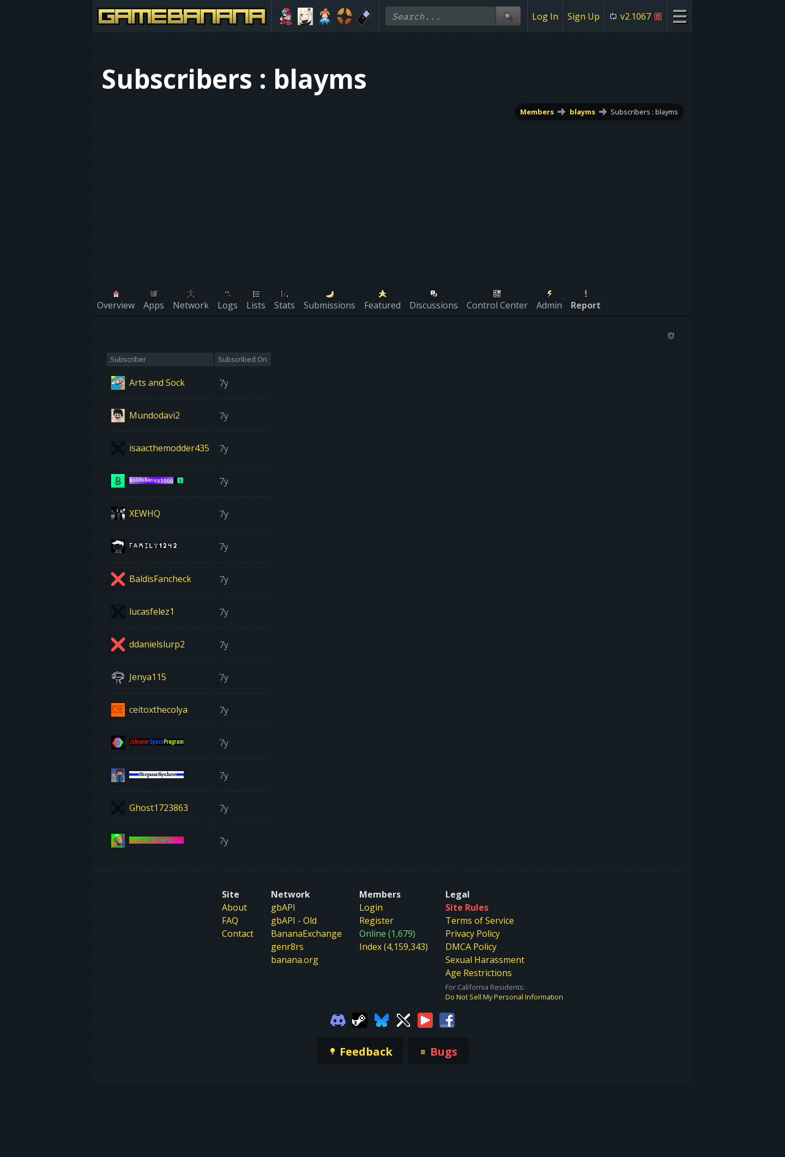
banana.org (294, 960)
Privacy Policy (472, 934)
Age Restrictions (478, 973)
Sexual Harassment (484, 960)
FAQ (230, 920)
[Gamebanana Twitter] (403, 1019)
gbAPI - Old (294, 920)
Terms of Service (479, 920)
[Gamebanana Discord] (338, 1019)
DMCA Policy (471, 947)
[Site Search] (508, 16)
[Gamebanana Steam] (360, 1019)
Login (371, 907)
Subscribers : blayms (644, 112)
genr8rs (287, 947)
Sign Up (583, 16)
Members (537, 112)
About (234, 907)
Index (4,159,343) (393, 947)
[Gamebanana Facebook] (447, 1019)
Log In (545, 16)
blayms (582, 112)
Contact (237, 934)
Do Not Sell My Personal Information (504, 997)
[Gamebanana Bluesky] (381, 1019)
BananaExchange (306, 934)
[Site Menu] (679, 16)
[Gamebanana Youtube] (425, 1019)
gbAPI (283, 907)
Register (376, 920)
